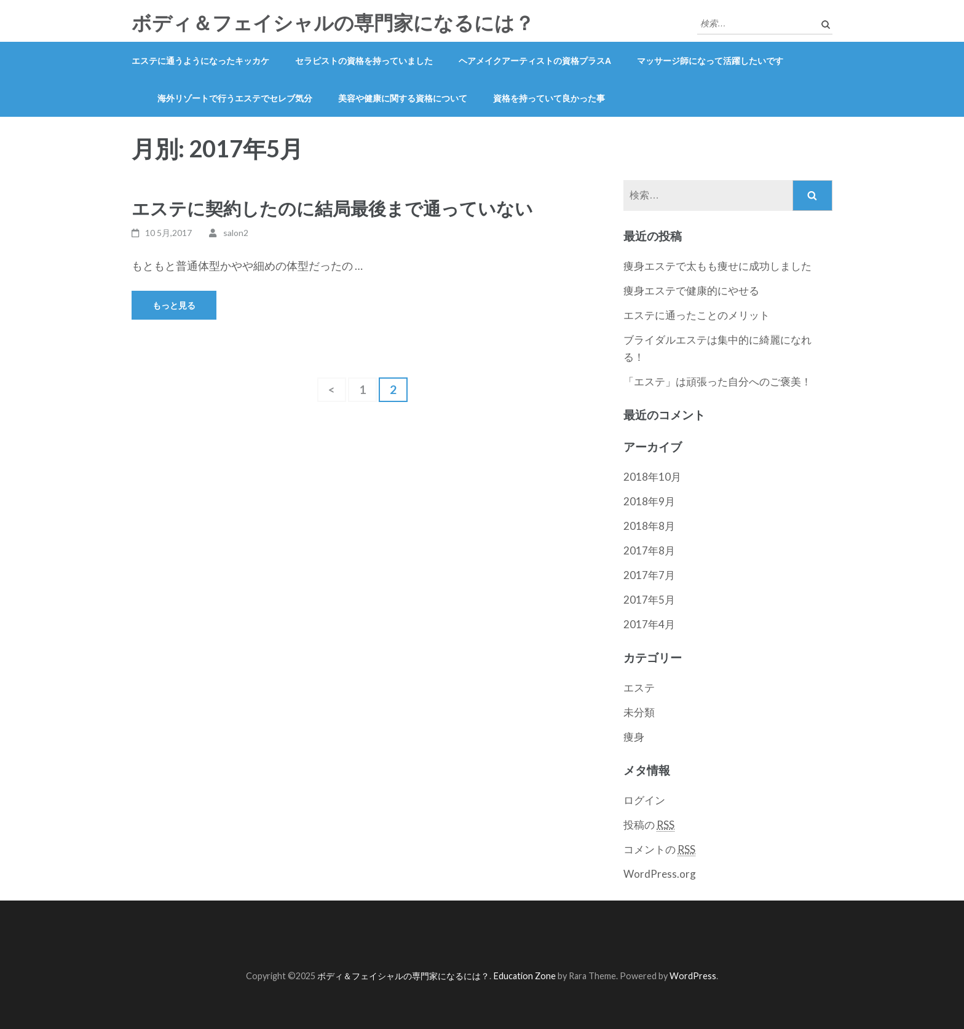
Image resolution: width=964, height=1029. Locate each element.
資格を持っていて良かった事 (549, 98)
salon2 (235, 232)
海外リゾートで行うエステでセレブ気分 (234, 98)
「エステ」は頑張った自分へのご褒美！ (717, 381)
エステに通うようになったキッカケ (200, 60)
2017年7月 (649, 575)
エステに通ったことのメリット (696, 315)
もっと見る (174, 305)
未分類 (639, 712)
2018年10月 (652, 476)
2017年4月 (649, 624)
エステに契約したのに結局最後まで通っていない (332, 208)
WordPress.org (659, 873)
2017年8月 (649, 550)
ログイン (644, 800)
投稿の (648, 825)
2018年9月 (649, 501)
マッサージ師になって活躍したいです (710, 60)
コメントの (659, 849)
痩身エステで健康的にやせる (691, 290)
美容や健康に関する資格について (402, 98)
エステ (639, 687)
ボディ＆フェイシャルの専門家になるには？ (333, 23)
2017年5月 (649, 599)
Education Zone (525, 976)
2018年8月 (649, 525)
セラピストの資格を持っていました (364, 60)
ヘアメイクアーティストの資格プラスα (535, 60)
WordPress (693, 976)
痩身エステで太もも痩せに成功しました (717, 265)
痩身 (633, 736)
